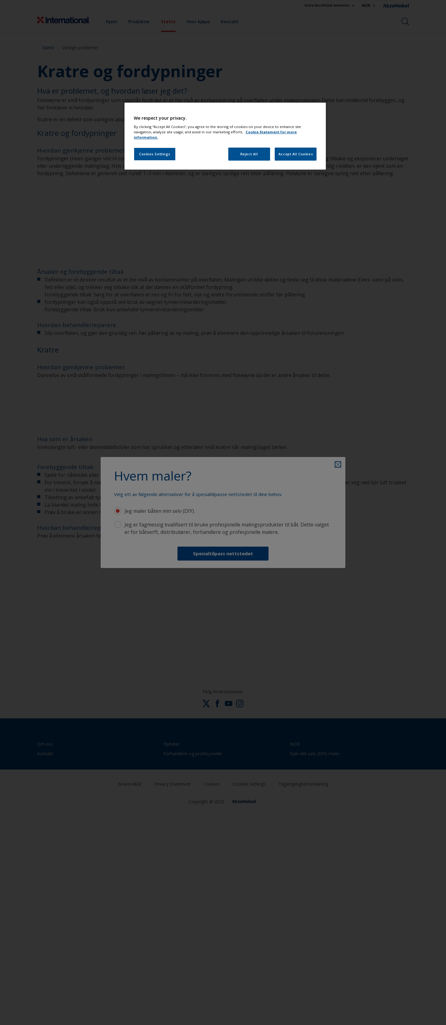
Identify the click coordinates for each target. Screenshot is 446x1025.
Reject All (249, 154)
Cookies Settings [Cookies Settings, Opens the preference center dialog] (154, 154)
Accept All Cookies (295, 154)
